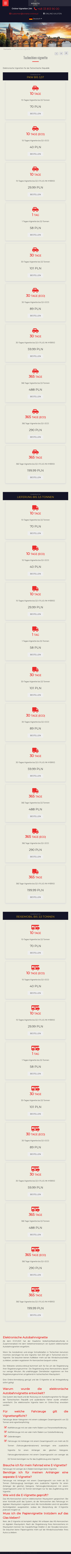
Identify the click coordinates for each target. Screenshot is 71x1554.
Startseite (7, 49)
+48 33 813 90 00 (46, 8)
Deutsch (35, 19)
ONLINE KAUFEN (53, 13)
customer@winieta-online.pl (23, 13)
